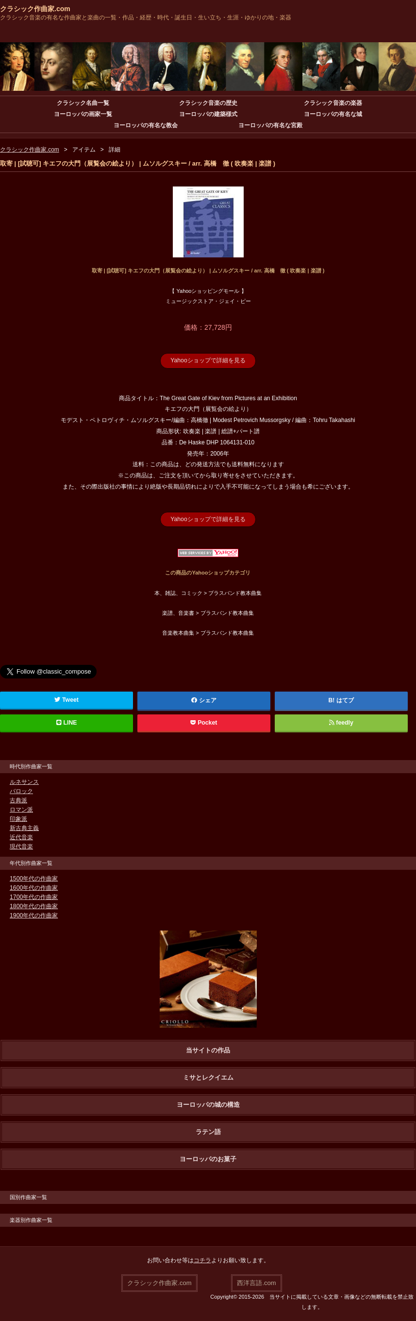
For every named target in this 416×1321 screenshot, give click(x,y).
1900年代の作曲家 (34, 915)
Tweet (67, 699)
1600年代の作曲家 (34, 887)
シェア (203, 700)
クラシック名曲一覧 (83, 103)
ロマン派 (21, 809)
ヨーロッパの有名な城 (333, 114)
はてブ (345, 700)
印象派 (18, 818)
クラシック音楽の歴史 (208, 103)
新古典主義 (24, 828)
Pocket (204, 722)
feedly (341, 722)
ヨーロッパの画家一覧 (83, 114)
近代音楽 (21, 837)
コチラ (202, 1260)
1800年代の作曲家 (34, 906)
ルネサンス (24, 782)
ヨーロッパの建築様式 (208, 114)
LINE (66, 722)
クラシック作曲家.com (35, 9)
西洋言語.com (256, 1282)
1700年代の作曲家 (34, 897)
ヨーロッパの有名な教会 (146, 125)
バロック (21, 791)
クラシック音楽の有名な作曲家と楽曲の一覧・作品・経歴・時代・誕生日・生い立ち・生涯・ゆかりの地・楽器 (145, 17)
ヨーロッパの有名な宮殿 (270, 125)
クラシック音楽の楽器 (333, 103)
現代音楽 (21, 846)
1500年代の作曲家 (34, 878)
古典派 (18, 800)
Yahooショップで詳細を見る (208, 360)
